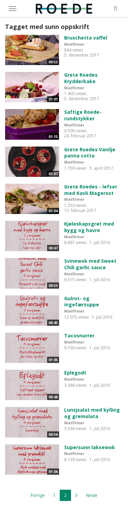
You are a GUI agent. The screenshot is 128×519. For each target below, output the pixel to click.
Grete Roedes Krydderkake (81, 78)
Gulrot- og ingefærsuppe (81, 301)
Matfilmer (74, 44)
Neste (91, 495)
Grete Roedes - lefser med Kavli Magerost (90, 189)
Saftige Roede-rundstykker (82, 115)
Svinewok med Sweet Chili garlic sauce (90, 264)
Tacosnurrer (79, 335)
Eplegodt (75, 372)
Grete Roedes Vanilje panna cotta (89, 152)
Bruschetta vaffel (85, 37)
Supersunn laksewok (89, 447)
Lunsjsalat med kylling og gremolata (92, 413)
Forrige (38, 495)
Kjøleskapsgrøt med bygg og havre (89, 226)
